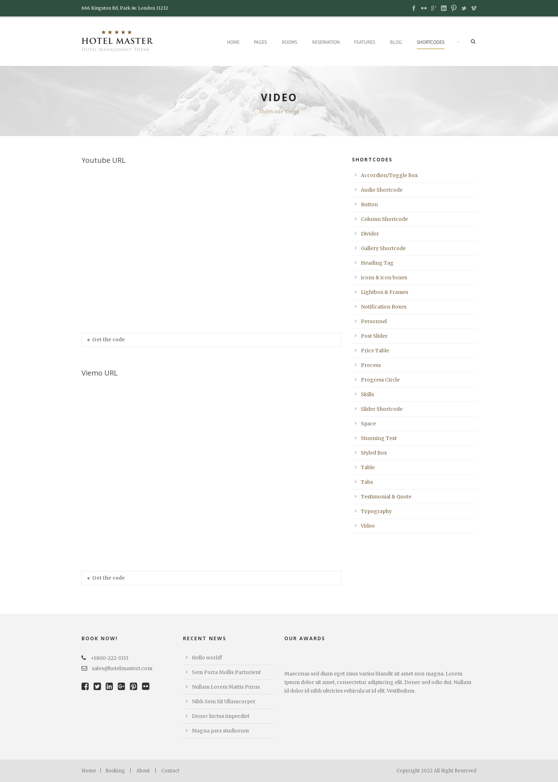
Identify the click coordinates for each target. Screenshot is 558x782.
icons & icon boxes (384, 277)
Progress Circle (380, 380)
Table (368, 467)
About (143, 771)
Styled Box (374, 453)
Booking (115, 771)
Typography (376, 511)
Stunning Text (379, 438)
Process (371, 365)
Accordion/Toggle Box (389, 175)
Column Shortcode (384, 219)
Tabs (367, 482)
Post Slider (374, 336)
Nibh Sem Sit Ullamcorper (224, 701)
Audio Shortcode (381, 190)
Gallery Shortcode (383, 248)
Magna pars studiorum (220, 730)
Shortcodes (430, 42)
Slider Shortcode (381, 409)
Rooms (289, 42)
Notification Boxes (383, 307)
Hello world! (207, 657)
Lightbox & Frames (384, 292)
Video (368, 526)
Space (368, 423)
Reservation (326, 42)
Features (364, 42)
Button (369, 204)
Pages (260, 42)
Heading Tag (377, 263)
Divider (370, 234)
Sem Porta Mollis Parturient (226, 672)
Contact (170, 771)
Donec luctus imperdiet (220, 716)
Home (233, 42)
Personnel (374, 321)
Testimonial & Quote (386, 496)
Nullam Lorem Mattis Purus (226, 687)
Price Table (375, 350)
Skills (367, 394)
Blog (396, 42)
